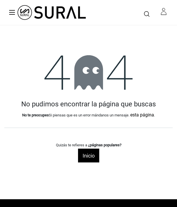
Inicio (89, 156)
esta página (142, 115)
